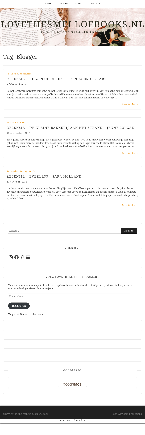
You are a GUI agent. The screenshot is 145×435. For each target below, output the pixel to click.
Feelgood (12, 74)
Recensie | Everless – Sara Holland (44, 176)
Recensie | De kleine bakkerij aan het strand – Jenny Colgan (71, 128)
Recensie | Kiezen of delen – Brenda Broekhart (57, 79)
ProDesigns (135, 414)
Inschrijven (19, 305)
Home (48, 4)
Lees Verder (130, 104)
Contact (95, 4)
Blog (78, 4)
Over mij (63, 4)
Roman (24, 122)
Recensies (26, 74)
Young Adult (27, 171)
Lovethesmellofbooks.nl (73, 24)
